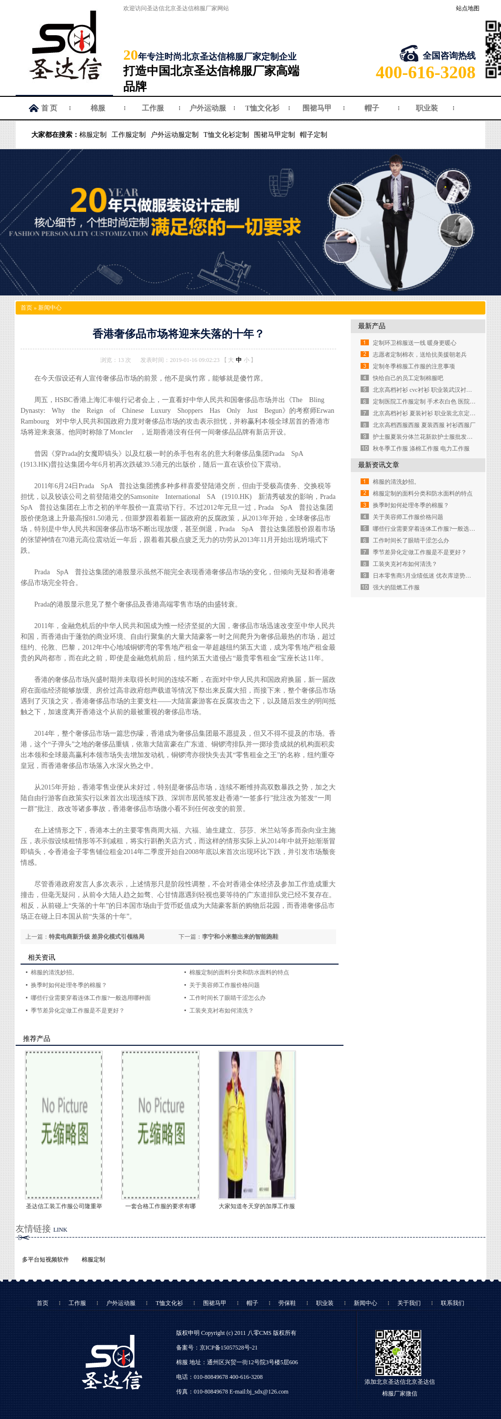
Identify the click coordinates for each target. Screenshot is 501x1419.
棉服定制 (93, 134)
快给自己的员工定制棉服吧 (408, 378)
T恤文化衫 (262, 108)
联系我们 (452, 1303)
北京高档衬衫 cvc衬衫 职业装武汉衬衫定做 (428, 389)
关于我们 (409, 1303)
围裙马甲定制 (274, 134)
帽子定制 (313, 134)
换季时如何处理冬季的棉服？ (69, 985)
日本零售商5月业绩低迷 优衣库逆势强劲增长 (431, 575)
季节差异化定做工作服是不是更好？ (78, 1010)
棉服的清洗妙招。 (54, 972)
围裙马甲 (317, 108)
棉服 (98, 108)
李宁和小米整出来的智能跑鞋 (240, 936)
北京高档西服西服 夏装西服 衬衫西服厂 (424, 425)
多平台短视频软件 (45, 1259)
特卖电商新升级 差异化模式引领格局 (96, 936)
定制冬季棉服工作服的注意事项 (414, 366)
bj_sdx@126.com (268, 1391)
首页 (26, 307)
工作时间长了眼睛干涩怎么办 (227, 997)
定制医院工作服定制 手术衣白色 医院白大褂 (430, 401)
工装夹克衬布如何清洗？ (221, 1010)
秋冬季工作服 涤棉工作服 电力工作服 (421, 448)
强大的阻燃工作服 (396, 587)
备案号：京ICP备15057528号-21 (217, 1347)
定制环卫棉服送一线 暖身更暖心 (414, 342)
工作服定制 (129, 134)
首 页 (49, 108)
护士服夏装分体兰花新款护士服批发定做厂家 (431, 436)
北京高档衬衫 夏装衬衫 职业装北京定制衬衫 (430, 413)
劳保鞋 (287, 1303)
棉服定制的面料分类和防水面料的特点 (239, 972)
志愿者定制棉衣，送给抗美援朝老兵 (420, 354)
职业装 (427, 108)
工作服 (153, 108)
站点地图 (467, 8)
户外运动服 (207, 108)
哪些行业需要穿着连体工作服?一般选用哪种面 (91, 997)
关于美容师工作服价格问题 (224, 985)
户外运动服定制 (175, 134)
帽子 (371, 108)
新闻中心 (50, 307)
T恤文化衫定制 (226, 134)
